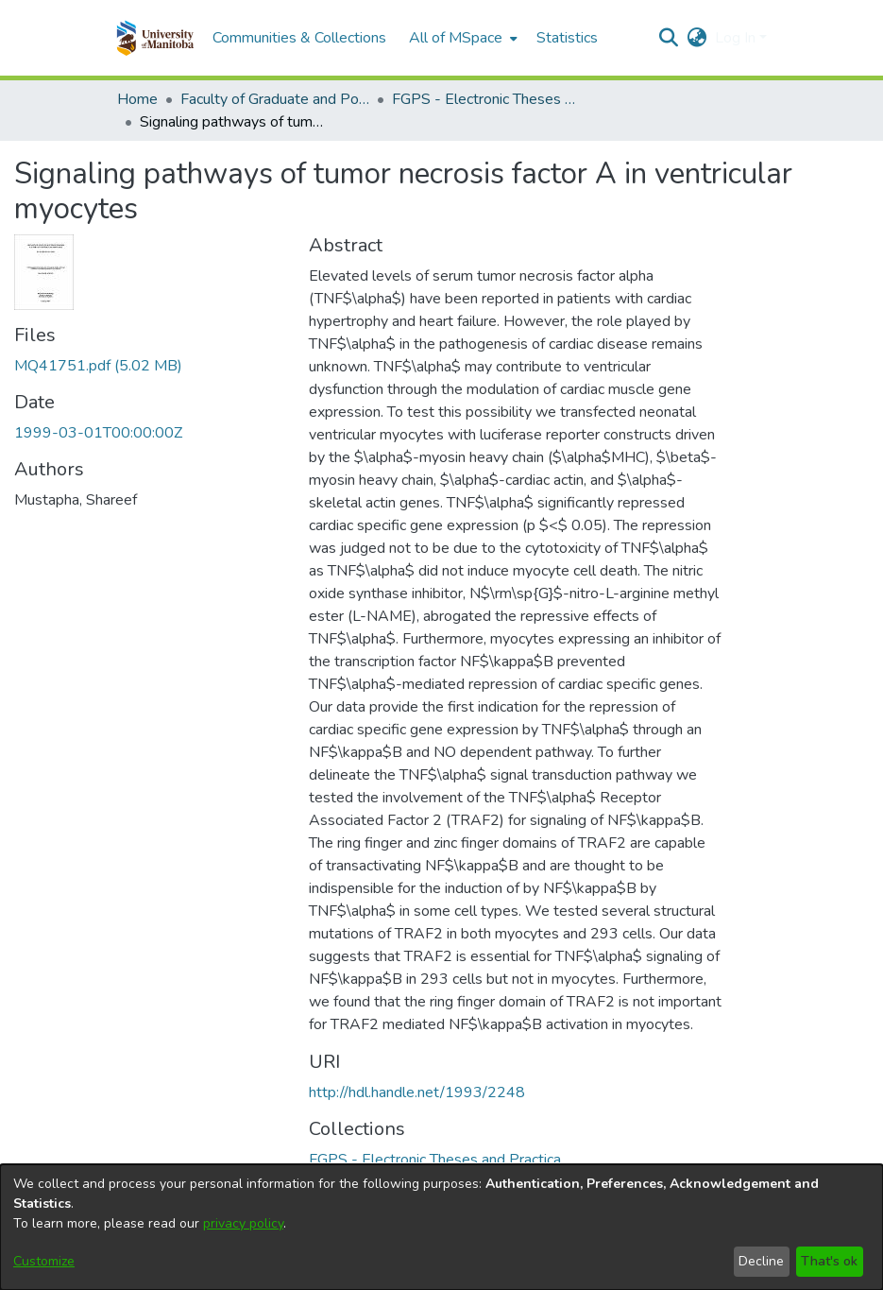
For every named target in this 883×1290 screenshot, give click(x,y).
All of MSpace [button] (455, 37)
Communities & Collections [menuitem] (299, 37)
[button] (155, 38)
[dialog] (441, 1227)
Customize (44, 1261)
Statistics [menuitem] (567, 37)
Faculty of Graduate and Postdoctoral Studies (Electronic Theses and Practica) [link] (274, 99)
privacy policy (243, 1223)
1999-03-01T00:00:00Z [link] (98, 432)
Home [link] (137, 99)
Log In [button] (737, 37)
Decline (761, 1261)
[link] (98, 365)
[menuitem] (461, 38)
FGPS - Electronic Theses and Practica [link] (486, 99)
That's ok (829, 1261)
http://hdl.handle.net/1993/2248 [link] (417, 1092)
